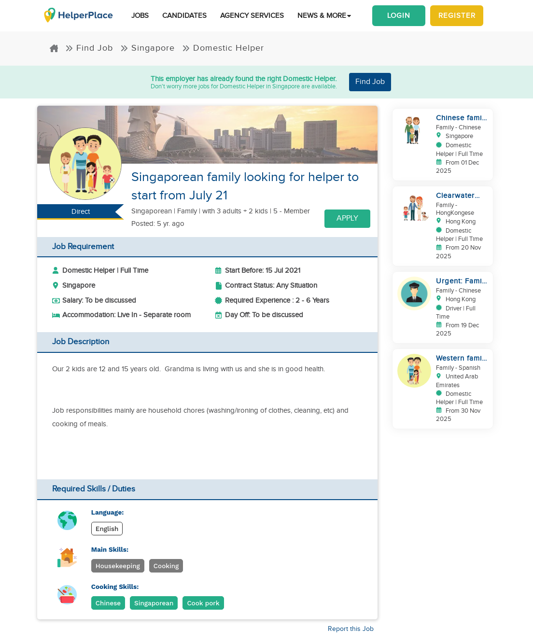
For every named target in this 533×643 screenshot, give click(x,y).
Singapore (147, 48)
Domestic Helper (223, 48)
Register (457, 15)
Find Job (89, 48)
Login (398, 15)
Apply (347, 218)
